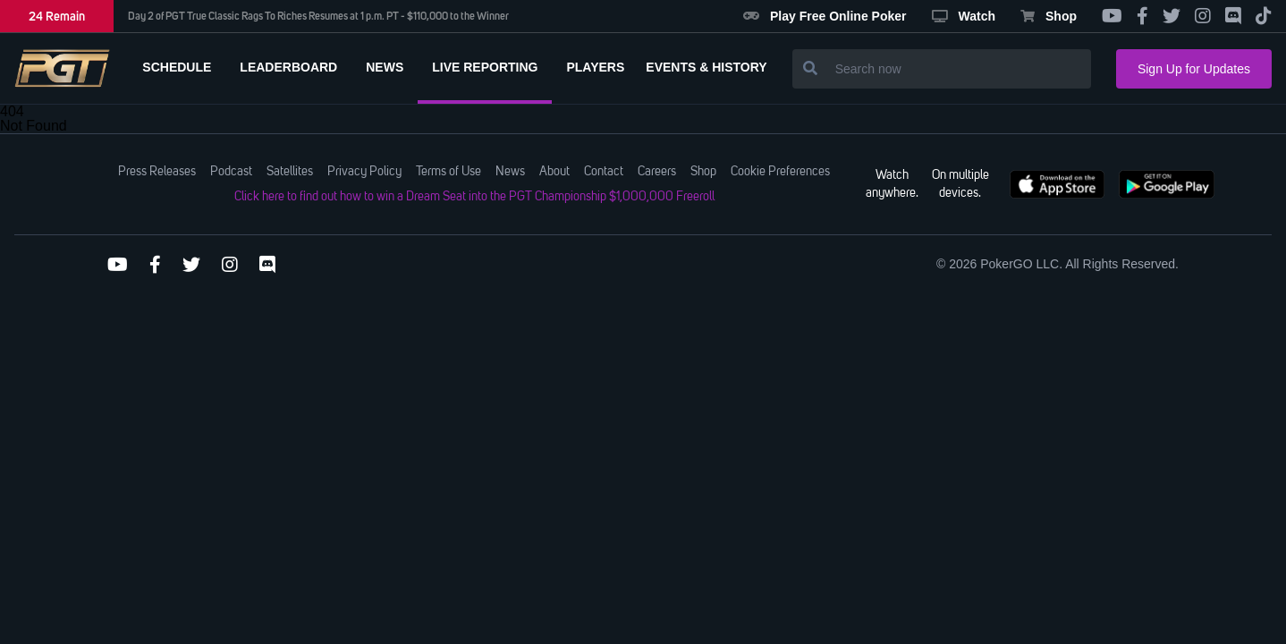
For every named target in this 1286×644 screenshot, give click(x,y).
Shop (1048, 16)
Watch (963, 16)
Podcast (231, 171)
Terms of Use (448, 171)
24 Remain (57, 16)
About (554, 171)
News (510, 171)
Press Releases (157, 171)
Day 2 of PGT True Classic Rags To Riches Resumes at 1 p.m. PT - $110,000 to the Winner (318, 16)
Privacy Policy (364, 171)
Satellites (290, 171)
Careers (657, 171)
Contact (603, 171)
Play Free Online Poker (825, 16)
